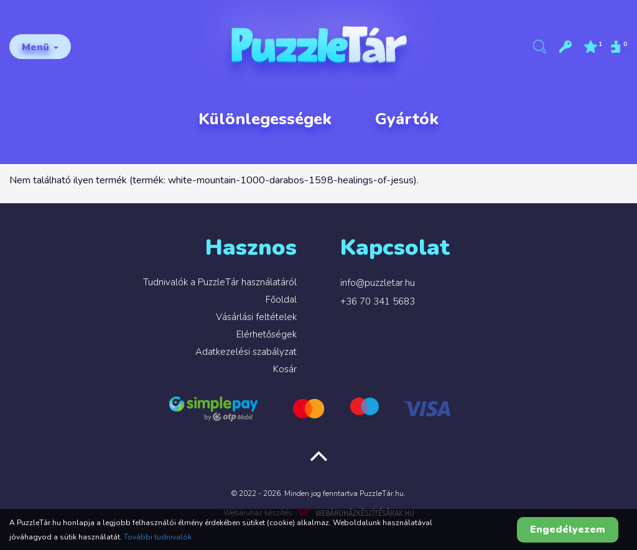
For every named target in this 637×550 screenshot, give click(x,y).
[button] (565, 46)
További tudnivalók (158, 537)
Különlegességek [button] (265, 119)
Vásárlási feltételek (256, 317)
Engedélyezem (567, 529)
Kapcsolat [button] (395, 247)
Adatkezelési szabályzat (246, 352)
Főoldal (281, 299)
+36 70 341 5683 (377, 301)
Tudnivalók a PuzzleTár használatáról (220, 282)
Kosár (285, 369)
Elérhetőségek (266, 334)
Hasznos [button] (251, 247)
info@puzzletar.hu (377, 283)
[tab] (164, 253)
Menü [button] (40, 47)
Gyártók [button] (407, 119)
